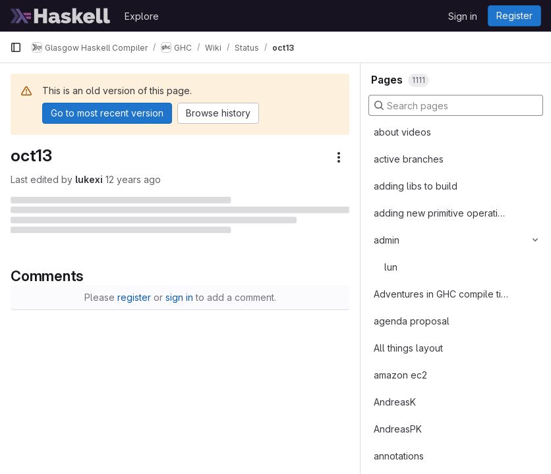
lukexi (89, 179)
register (134, 297)
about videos (402, 132)
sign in (179, 297)
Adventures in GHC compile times (441, 294)
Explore (142, 16)
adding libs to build (415, 186)
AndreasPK (398, 428)
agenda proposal (412, 321)
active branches (409, 159)
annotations (399, 455)
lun (390, 267)
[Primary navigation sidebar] (15, 47)
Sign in (462, 16)
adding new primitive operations (441, 213)
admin (386, 240)
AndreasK (395, 402)
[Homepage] (60, 15)
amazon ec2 (400, 375)
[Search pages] (455, 105)
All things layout (408, 348)
